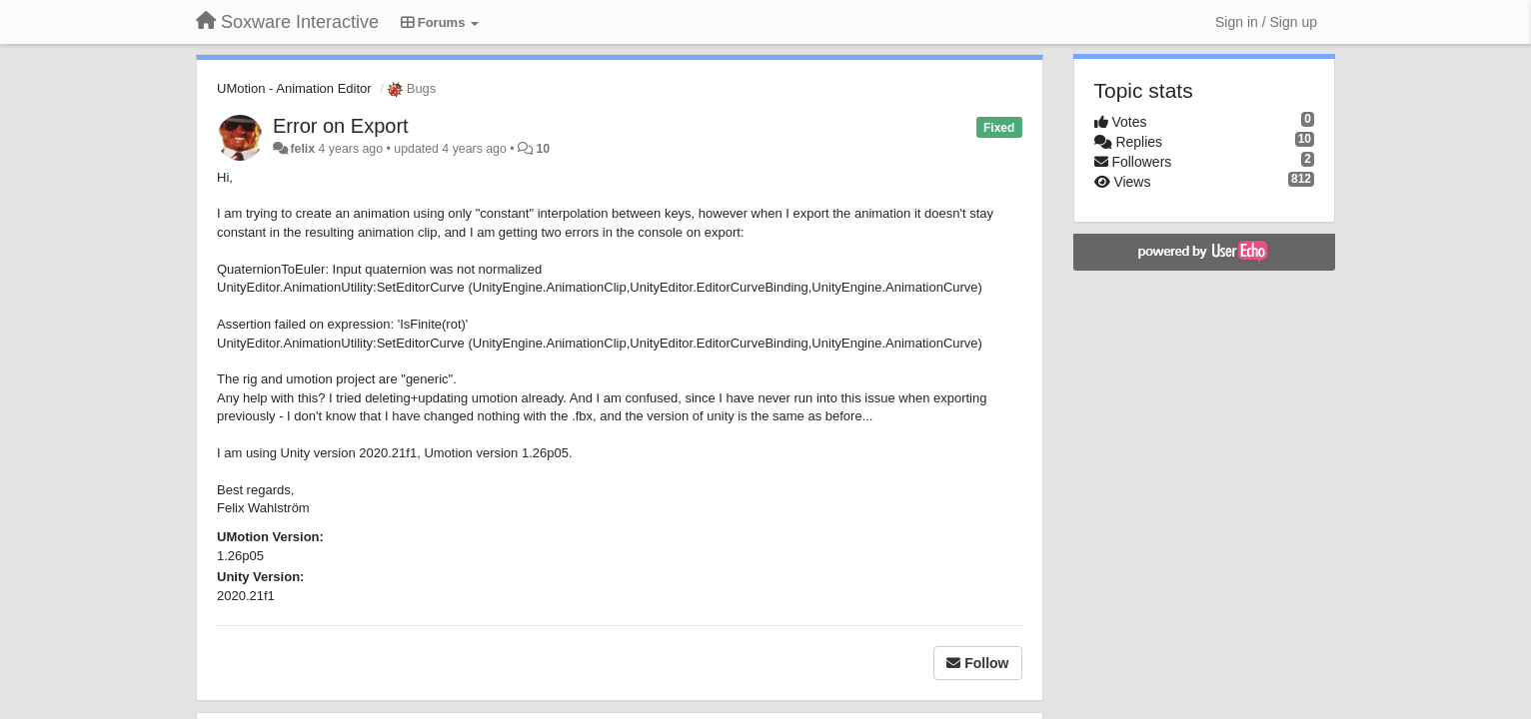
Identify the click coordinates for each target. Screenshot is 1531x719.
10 (543, 149)
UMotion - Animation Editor (294, 88)
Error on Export (341, 126)
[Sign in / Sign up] (1266, 22)
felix (302, 149)
